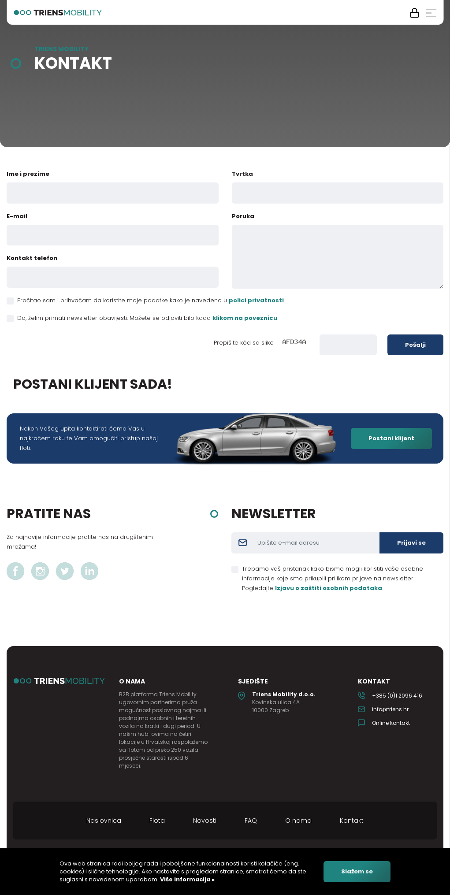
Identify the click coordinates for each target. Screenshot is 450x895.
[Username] (316, 542)
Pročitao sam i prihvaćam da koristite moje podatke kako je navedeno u (150, 300)
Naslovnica (103, 820)
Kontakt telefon (32, 258)
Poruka (243, 216)
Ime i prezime (28, 174)
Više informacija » (187, 879)
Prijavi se (411, 542)
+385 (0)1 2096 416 (397, 695)
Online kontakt (391, 723)
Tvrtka (242, 174)
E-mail (17, 216)
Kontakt (352, 820)
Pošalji (415, 345)
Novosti (204, 820)
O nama (298, 820)
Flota (157, 820)
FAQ (251, 820)
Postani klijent (391, 438)
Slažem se (357, 871)
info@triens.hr (390, 709)
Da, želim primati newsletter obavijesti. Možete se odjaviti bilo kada (147, 318)
